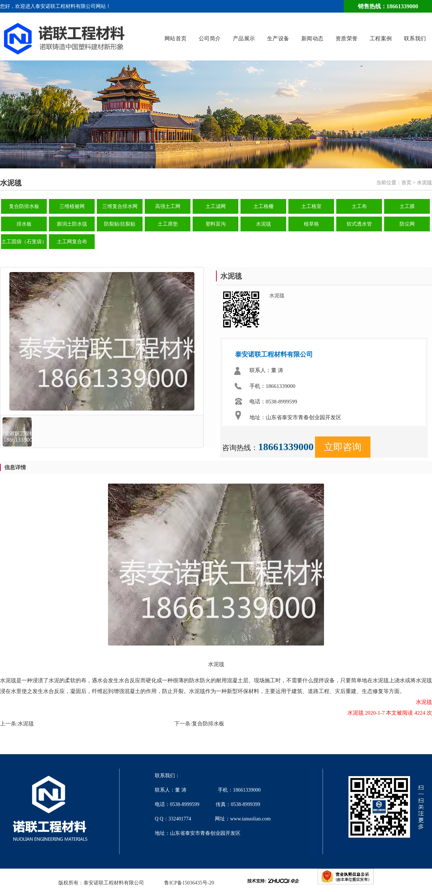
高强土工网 (167, 206)
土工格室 (311, 206)
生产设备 (278, 39)
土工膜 (407, 206)
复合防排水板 (24, 206)
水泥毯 (263, 224)
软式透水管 (359, 224)
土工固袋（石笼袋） (24, 241)
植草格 (311, 224)
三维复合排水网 (120, 206)
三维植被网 (72, 206)
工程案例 (381, 39)
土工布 (359, 206)
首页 (406, 182)
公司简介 (210, 39)
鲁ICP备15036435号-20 (189, 883)
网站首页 (176, 39)
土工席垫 (168, 224)
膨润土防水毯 (72, 224)
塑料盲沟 (216, 224)
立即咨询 (342, 447)
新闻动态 (312, 39)
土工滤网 (216, 206)
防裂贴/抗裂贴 (120, 224)
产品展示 (244, 39)
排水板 (24, 224)
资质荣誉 (347, 39)
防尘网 (407, 224)
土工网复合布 (72, 241)
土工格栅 (263, 206)
